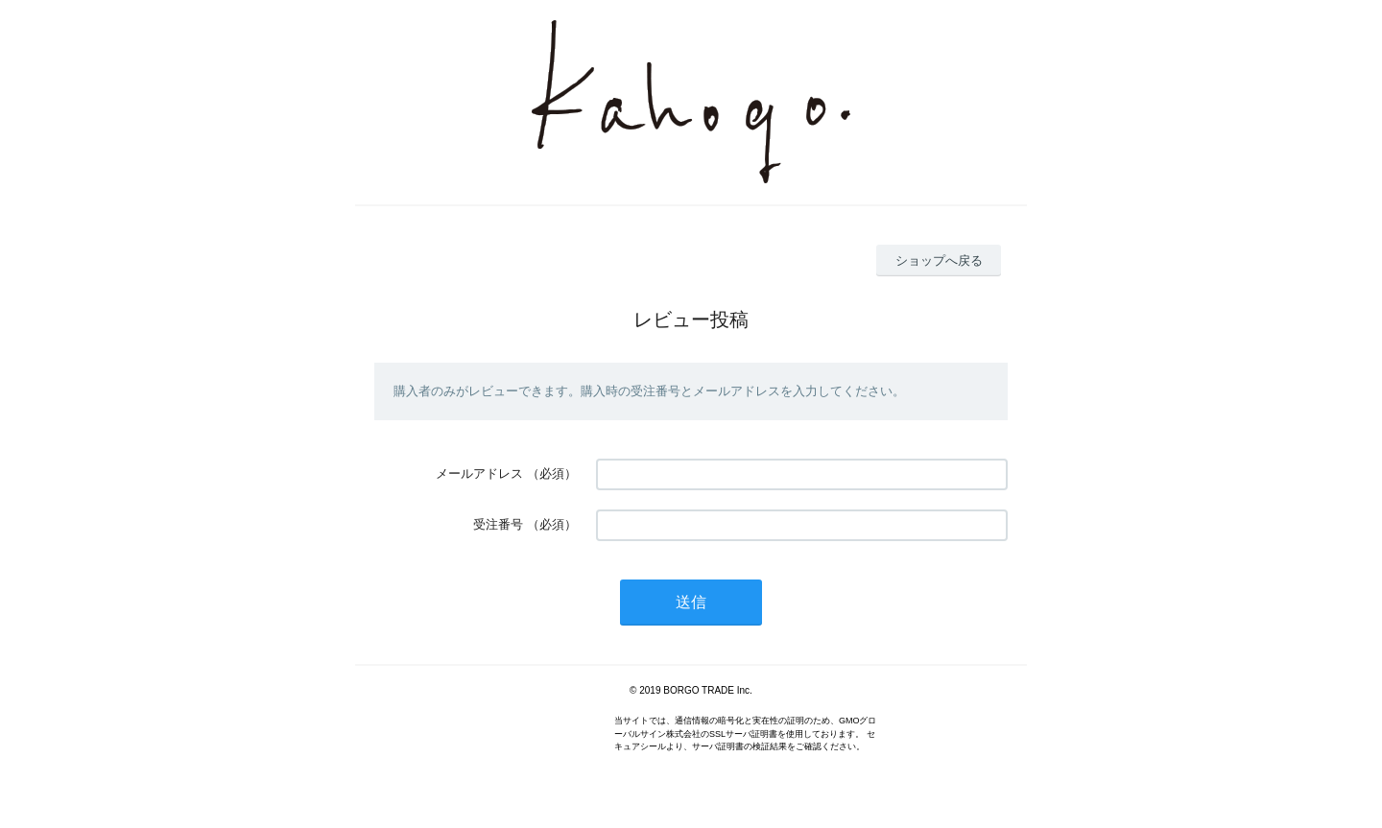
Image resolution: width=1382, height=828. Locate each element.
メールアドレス (479, 473)
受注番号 (498, 524)
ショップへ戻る (939, 260)
